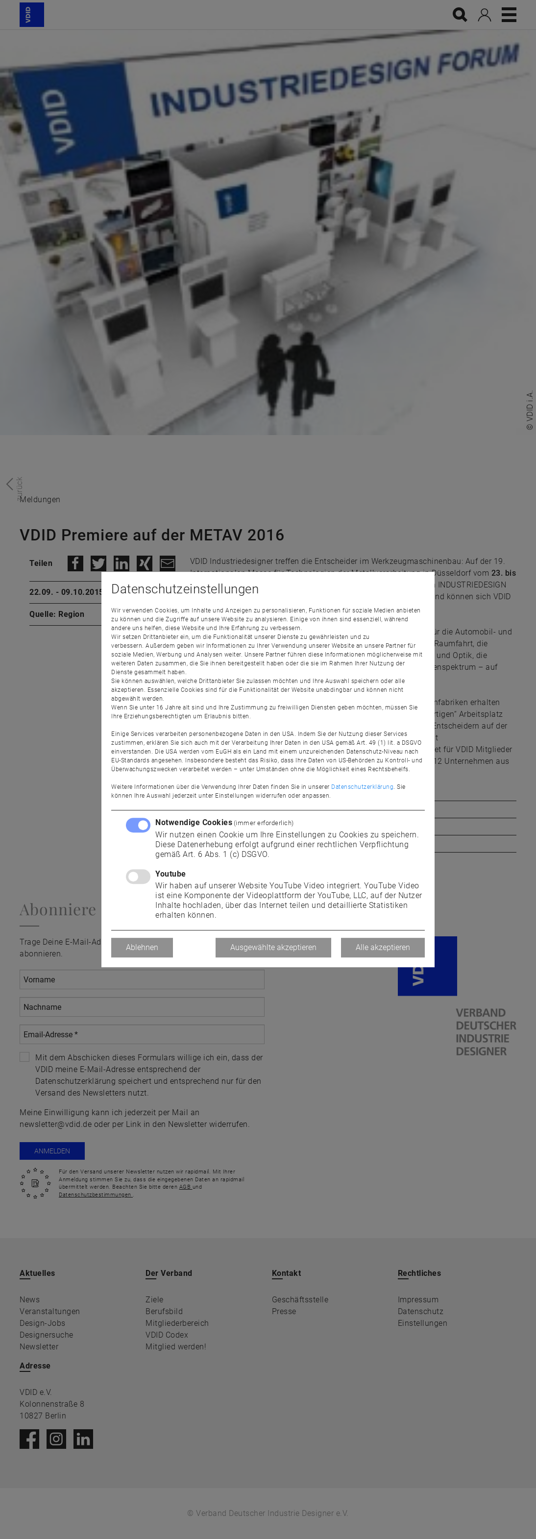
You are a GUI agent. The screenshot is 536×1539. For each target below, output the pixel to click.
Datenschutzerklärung (362, 786)
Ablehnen (142, 947)
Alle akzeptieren (383, 947)
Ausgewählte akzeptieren (273, 947)
